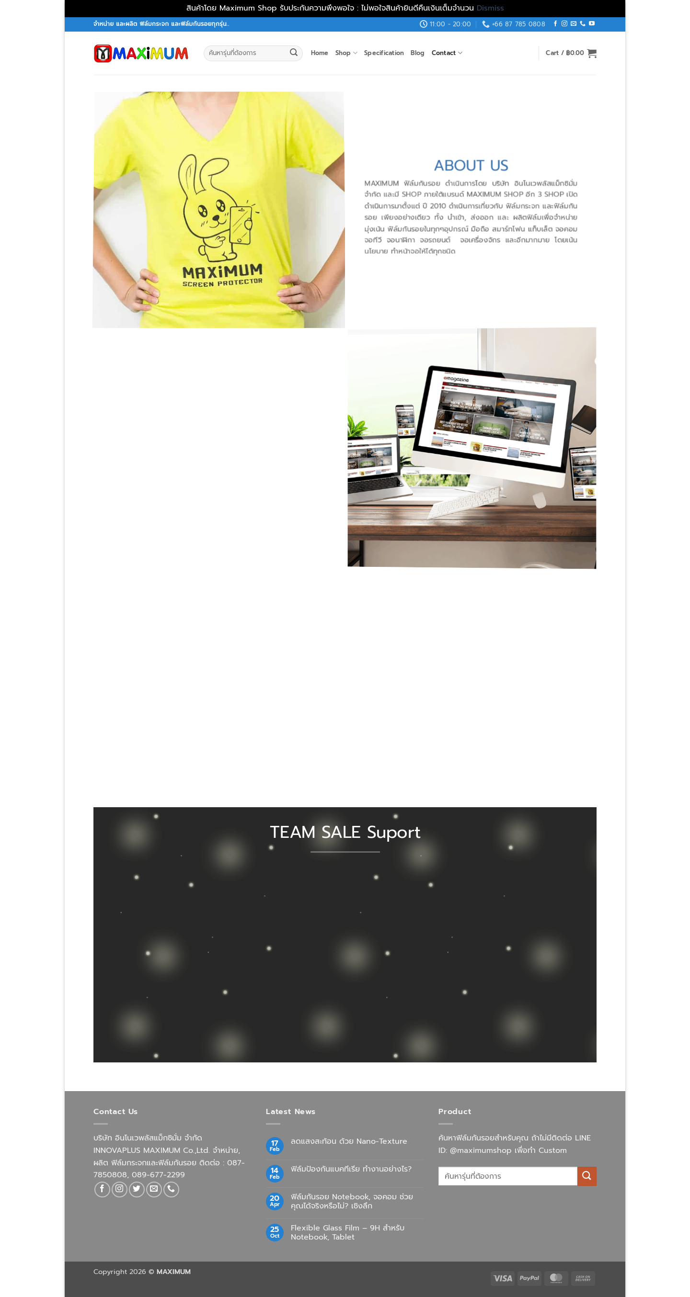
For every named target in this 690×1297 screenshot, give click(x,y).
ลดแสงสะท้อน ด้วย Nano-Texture (349, 1141)
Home (320, 52)
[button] (571, 53)
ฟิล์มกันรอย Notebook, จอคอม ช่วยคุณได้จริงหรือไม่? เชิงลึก (352, 1202)
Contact (447, 53)
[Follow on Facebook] (555, 24)
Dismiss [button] (490, 8)
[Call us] (583, 24)
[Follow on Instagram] (564, 24)
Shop (346, 53)
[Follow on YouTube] (592, 24)
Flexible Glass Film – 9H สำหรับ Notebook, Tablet (347, 1233)
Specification (384, 52)
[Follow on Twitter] (137, 1189)
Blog (418, 52)
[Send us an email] (573, 24)
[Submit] (294, 53)
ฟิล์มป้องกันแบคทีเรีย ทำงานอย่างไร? (351, 1169)
